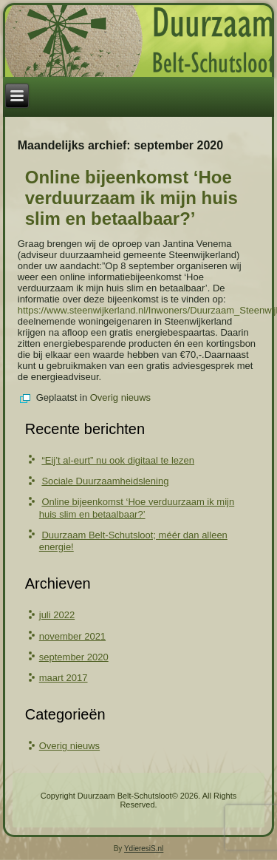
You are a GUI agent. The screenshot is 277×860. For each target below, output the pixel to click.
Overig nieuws (120, 397)
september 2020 (74, 657)
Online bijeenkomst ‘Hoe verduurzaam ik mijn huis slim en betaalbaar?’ (131, 197)
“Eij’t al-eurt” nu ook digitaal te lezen (117, 460)
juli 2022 (57, 614)
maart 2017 (63, 677)
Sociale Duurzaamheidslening (104, 481)
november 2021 (72, 636)
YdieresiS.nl (143, 848)
